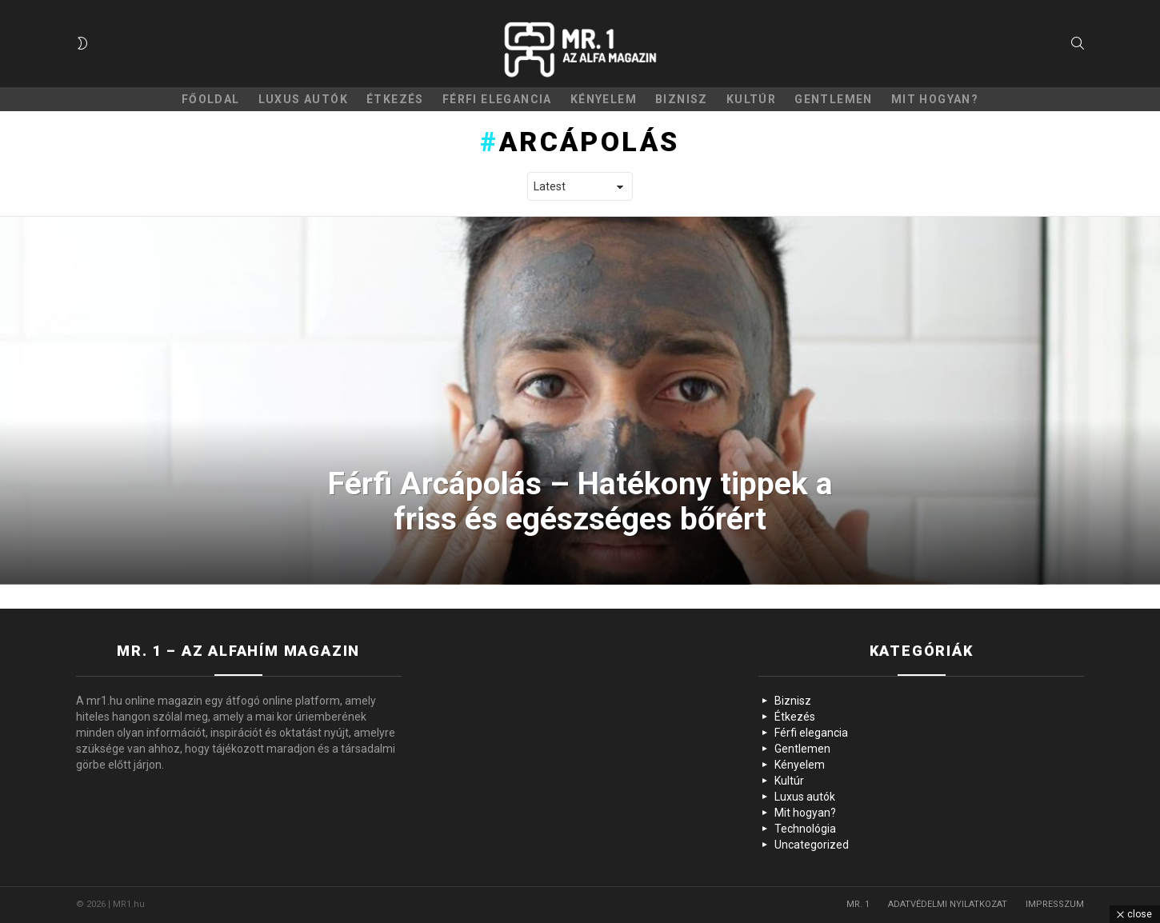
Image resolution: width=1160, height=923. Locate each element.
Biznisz (681, 99)
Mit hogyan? (934, 99)
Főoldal (211, 99)
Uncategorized (811, 844)
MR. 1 (858, 904)
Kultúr (751, 99)
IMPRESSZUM (1055, 904)
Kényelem (603, 99)
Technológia (805, 828)
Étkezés (395, 99)
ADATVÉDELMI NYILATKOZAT (947, 904)
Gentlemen (833, 99)
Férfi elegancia (497, 99)
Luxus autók (303, 99)
